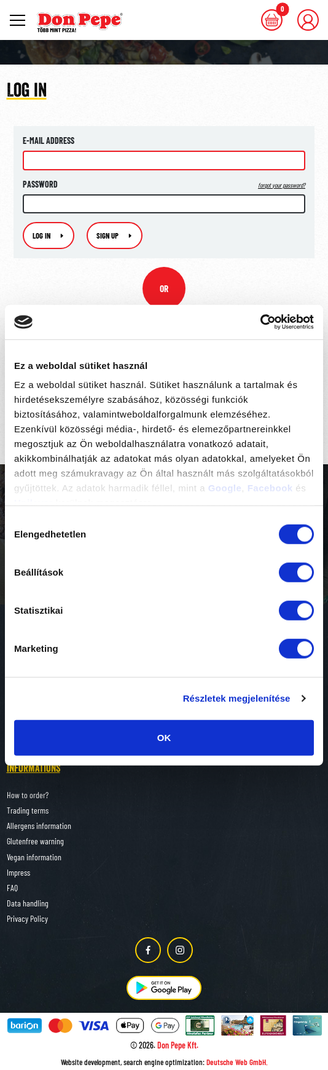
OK (164, 737)
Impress (18, 872)
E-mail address (48, 140)
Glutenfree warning (35, 841)
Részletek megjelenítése (237, 698)
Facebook (270, 488)
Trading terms (28, 810)
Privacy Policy (27, 918)
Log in (48, 235)
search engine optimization (163, 1062)
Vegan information (34, 857)
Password (164, 184)
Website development (90, 1062)
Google (225, 488)
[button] (308, 20)
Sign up (114, 235)
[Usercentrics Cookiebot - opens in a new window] (260, 322)
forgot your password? (281, 185)
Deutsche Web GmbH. (237, 1062)
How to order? (28, 795)
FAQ (12, 887)
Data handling (28, 903)
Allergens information (39, 825)
